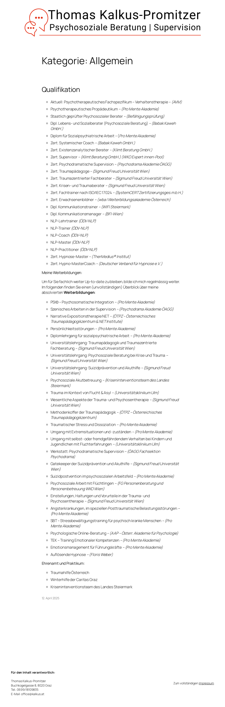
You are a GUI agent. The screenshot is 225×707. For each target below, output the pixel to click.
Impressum (206, 683)
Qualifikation (61, 89)
